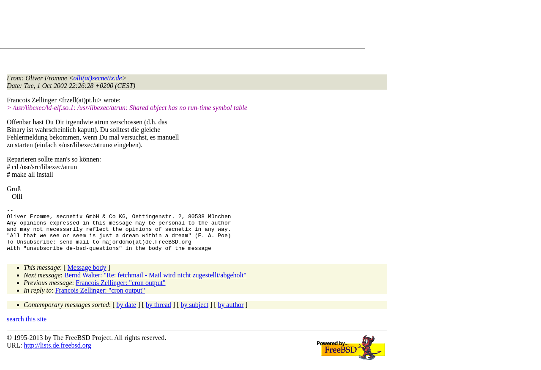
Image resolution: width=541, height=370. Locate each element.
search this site (26, 328)
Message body (87, 276)
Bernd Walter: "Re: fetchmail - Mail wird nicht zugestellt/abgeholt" (155, 284)
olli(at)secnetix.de (98, 78)
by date (127, 313)
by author (230, 313)
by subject (194, 313)
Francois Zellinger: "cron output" (121, 291)
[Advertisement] (160, 26)
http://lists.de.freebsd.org (57, 354)
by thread (158, 313)
